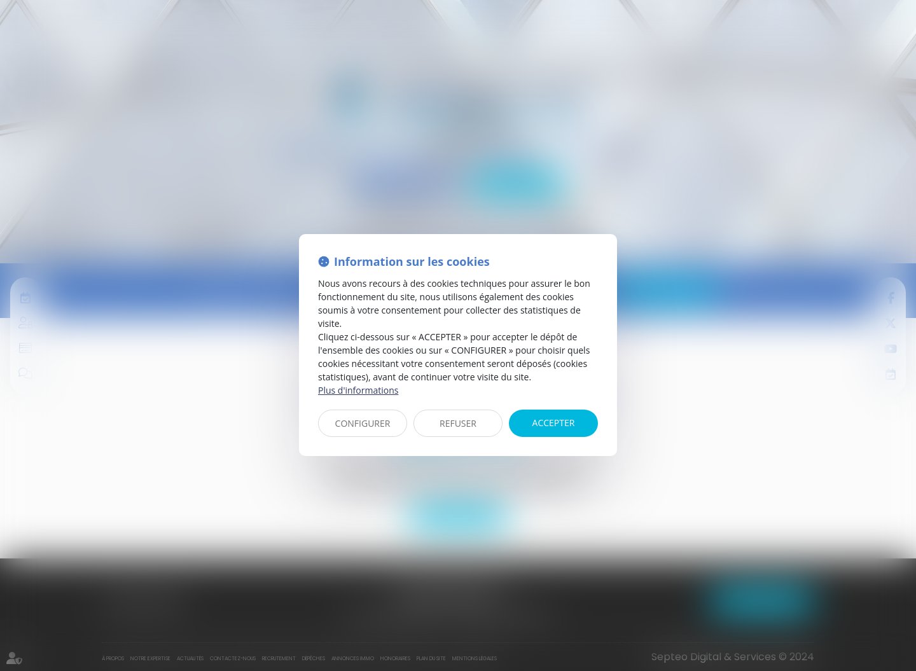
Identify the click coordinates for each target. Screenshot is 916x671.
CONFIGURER (363, 423)
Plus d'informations (358, 390)
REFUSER (458, 423)
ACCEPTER (553, 423)
